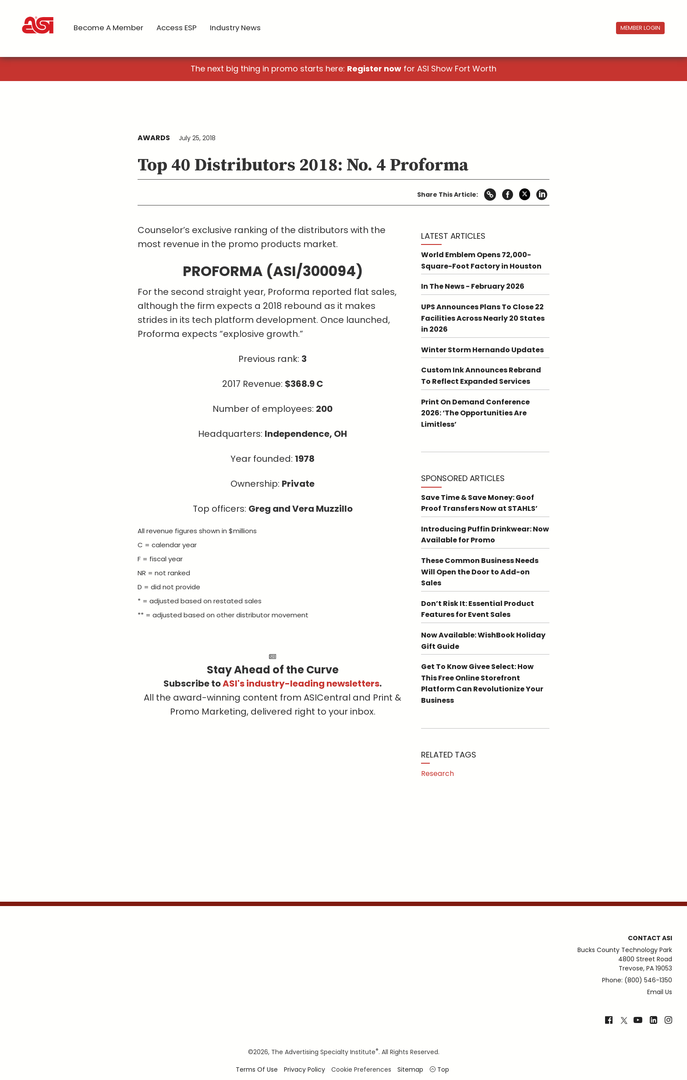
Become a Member (108, 27)
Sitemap (410, 1069)
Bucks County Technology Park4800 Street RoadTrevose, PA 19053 (624, 959)
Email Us (659, 992)
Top (439, 1069)
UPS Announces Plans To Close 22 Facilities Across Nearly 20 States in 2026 (483, 318)
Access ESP (176, 27)
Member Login (640, 28)
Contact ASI (650, 938)
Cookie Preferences (361, 1069)
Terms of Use (257, 1069)
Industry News (235, 27)
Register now (374, 68)
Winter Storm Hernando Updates (482, 350)
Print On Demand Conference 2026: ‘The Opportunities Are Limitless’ (475, 413)
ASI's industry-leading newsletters (301, 683)
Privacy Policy (304, 1069)
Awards (154, 138)
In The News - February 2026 (472, 286)
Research (437, 773)
